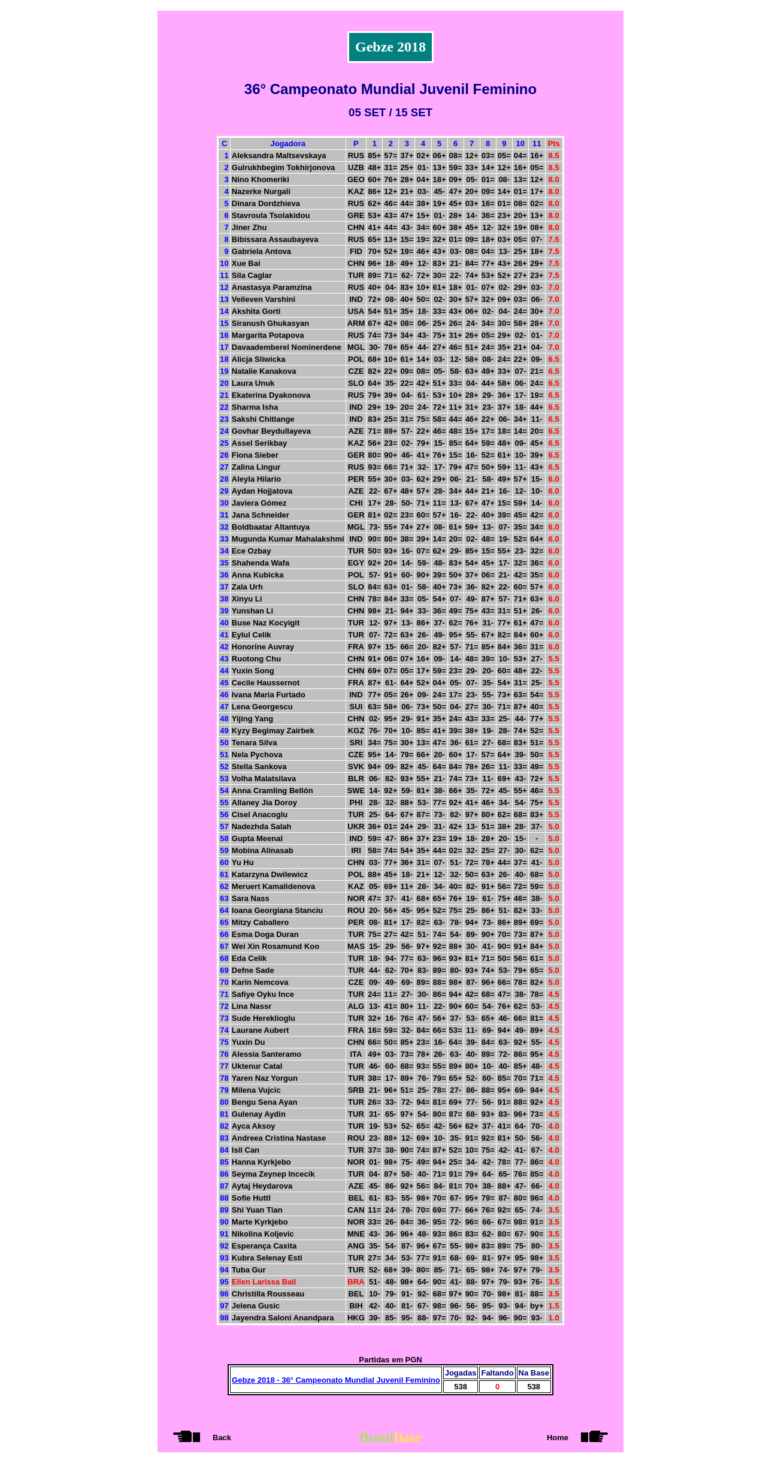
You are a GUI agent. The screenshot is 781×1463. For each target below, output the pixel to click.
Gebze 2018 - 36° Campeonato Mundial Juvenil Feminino (336, 1380)
